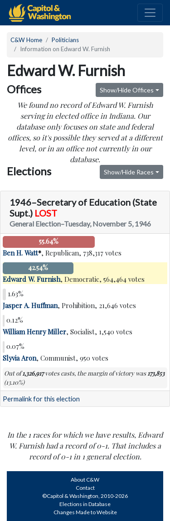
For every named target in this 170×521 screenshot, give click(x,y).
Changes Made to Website (85, 512)
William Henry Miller (34, 331)
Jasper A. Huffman (30, 305)
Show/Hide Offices (127, 90)
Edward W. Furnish (31, 279)
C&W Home (26, 39)
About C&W (85, 479)
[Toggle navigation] (150, 13)
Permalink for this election (41, 399)
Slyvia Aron (19, 357)
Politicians (65, 39)
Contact (85, 487)
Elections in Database (85, 504)
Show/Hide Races (129, 172)
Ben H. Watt (20, 252)
